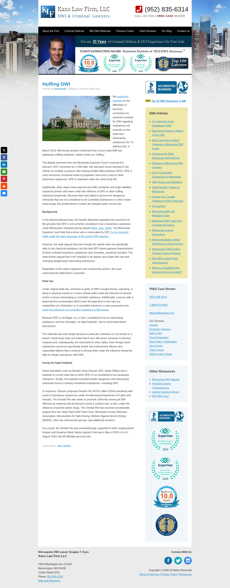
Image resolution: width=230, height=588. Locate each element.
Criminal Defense (74, 31)
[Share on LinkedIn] (4, 164)
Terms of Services (149, 574)
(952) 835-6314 (166, 9)
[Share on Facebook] (4, 157)
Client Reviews (147, 31)
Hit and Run (159, 206)
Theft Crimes (156, 350)
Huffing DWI (56, 84)
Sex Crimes (156, 346)
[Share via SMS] (4, 193)
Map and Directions (49, 580)
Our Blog (167, 31)
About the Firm (50, 31)
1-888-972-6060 (158, 305)
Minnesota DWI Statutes (166, 379)
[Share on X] (4, 150)
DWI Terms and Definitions (167, 182)
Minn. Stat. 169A (101, 228)
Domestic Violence (159, 329)
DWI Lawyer (64, 446)
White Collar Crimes (160, 354)
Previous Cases (125, 31)
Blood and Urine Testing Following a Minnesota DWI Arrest (167, 144)
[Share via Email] (4, 172)
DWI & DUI (155, 333)
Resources (186, 574)
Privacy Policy (169, 574)
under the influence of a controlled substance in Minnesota (75, 309)
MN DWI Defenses (100, 31)
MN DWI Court (160, 396)
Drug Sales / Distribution (163, 341)
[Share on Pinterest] (4, 179)
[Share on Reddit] (4, 186)
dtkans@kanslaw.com (161, 313)
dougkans (61, 89)
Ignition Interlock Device (165, 392)
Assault (153, 325)
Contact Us (183, 31)
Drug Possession (159, 337)
